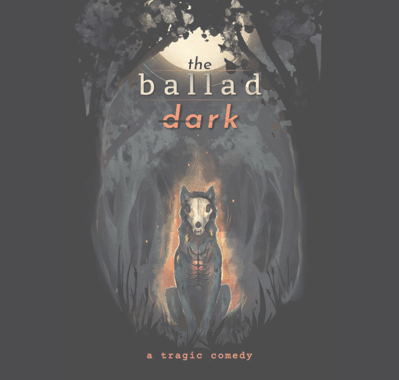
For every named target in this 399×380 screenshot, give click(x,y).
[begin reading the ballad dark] (199, 190)
